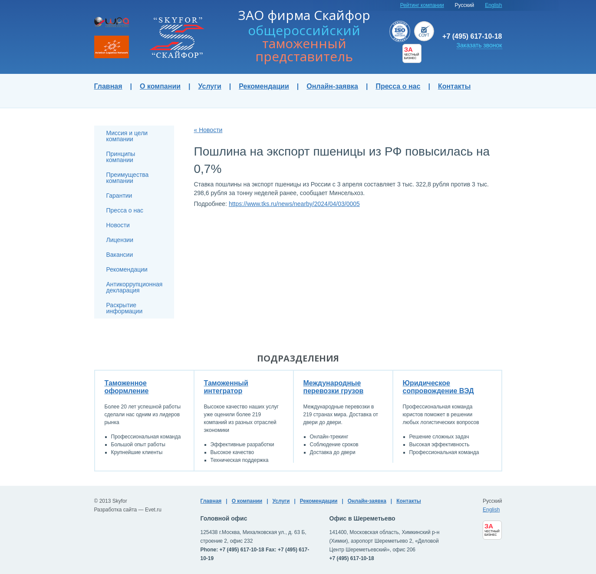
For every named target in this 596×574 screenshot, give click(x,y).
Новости (118, 225)
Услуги (209, 86)
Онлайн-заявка (332, 86)
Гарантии (119, 195)
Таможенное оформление (127, 387)
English (493, 5)
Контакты (454, 86)
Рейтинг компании (422, 5)
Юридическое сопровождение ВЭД (438, 387)
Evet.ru (153, 510)
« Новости (208, 129)
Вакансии (119, 254)
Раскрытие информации (124, 308)
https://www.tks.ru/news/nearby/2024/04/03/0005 (294, 203)
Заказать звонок (479, 45)
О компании (160, 86)
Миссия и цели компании (127, 136)
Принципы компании (120, 156)
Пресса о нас (397, 86)
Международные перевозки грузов (333, 387)
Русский (464, 5)
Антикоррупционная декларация (134, 287)
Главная (108, 86)
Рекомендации (264, 86)
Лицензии (119, 239)
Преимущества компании (127, 177)
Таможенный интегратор (226, 387)
